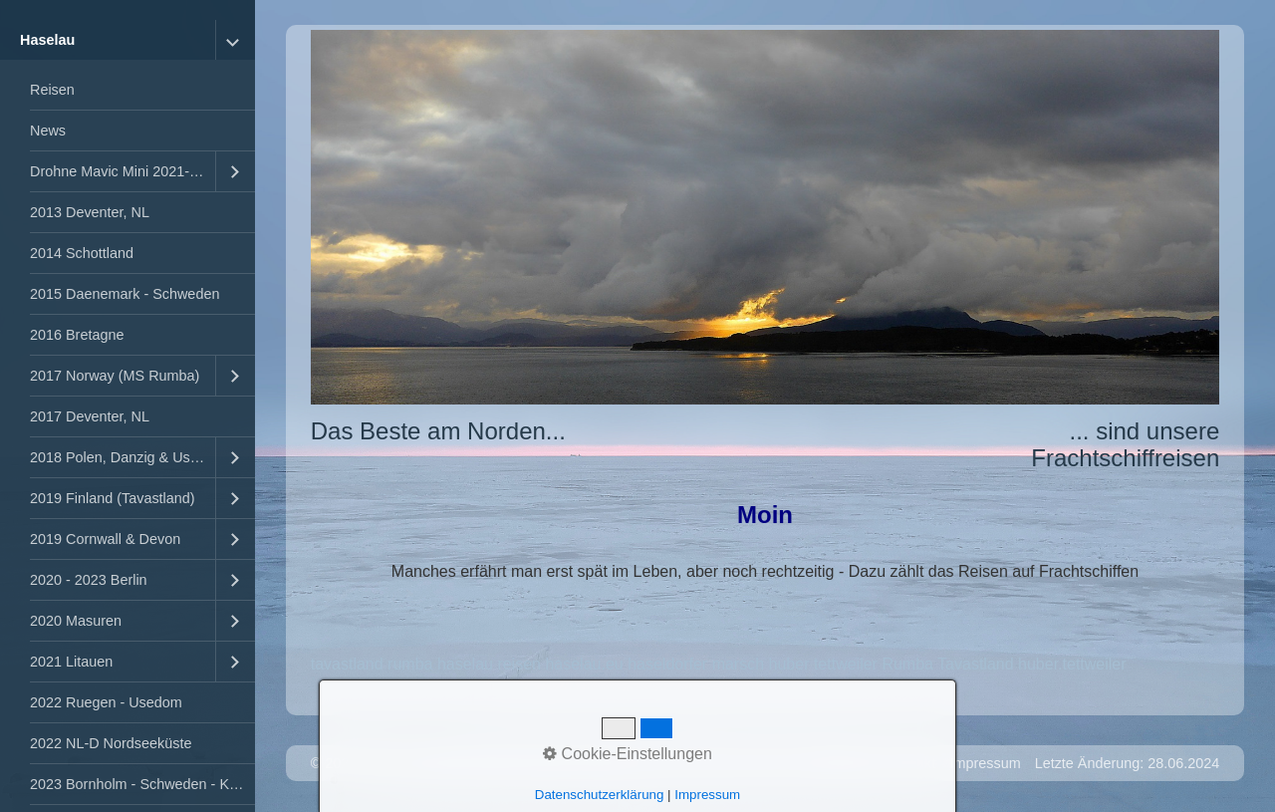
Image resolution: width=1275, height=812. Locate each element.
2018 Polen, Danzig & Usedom (122, 457)
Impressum (984, 763)
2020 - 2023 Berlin (88, 580)
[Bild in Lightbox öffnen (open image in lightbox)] (765, 217)
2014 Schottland (81, 253)
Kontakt (912, 763)
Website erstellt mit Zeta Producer (520, 763)
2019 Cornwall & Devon (105, 539)
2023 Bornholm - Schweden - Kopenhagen (142, 784)
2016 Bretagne (77, 335)
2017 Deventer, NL (89, 416)
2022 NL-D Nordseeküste (110, 743)
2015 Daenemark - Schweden (124, 294)
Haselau (47, 40)
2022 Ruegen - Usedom (106, 702)
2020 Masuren (76, 621)
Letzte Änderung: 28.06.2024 (1127, 763)
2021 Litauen (71, 662)
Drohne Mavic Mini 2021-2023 (122, 171)
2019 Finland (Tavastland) (112, 498)
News (48, 130)
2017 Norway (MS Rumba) (114, 376)
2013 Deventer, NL (89, 212)
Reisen (52, 90)
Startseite (843, 763)
